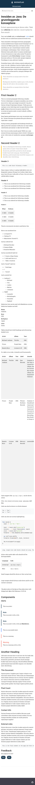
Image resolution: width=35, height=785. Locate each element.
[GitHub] (32, 782)
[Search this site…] (15, 10)
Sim (3, 757)
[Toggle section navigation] (32, 11)
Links (27, 36)
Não (9, 757)
